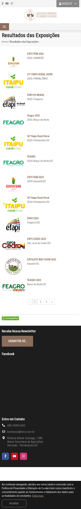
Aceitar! (14, 503)
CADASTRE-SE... (17, 341)
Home (5, 41)
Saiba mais (38, 495)
